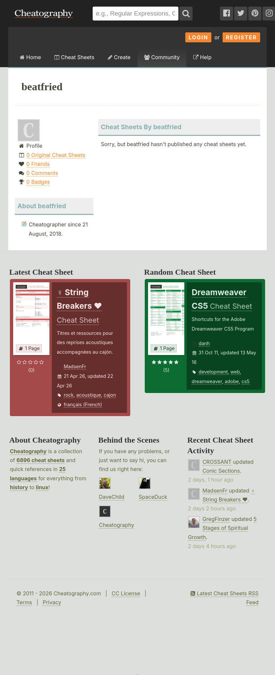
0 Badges (38, 182)
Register (241, 37)
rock (69, 395)
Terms (24, 602)
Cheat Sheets (74, 57)
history (19, 487)
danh (204, 343)
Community (162, 57)
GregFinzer (216, 519)
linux (42, 487)
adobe (232, 381)
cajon (110, 395)
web (235, 372)
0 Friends (38, 164)
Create (119, 57)
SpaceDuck (153, 497)
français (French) (83, 404)
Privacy (52, 602)
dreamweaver (207, 381)
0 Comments (42, 173)
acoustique (88, 395)
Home (30, 57)
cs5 (245, 381)
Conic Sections (221, 470)
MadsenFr (75, 366)
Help (202, 57)
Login (198, 37)
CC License (125, 593)
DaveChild (111, 497)
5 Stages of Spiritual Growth (222, 528)
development (213, 372)
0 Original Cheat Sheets (55, 155)
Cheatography (28, 451)
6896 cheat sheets (40, 460)
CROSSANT (216, 461)
